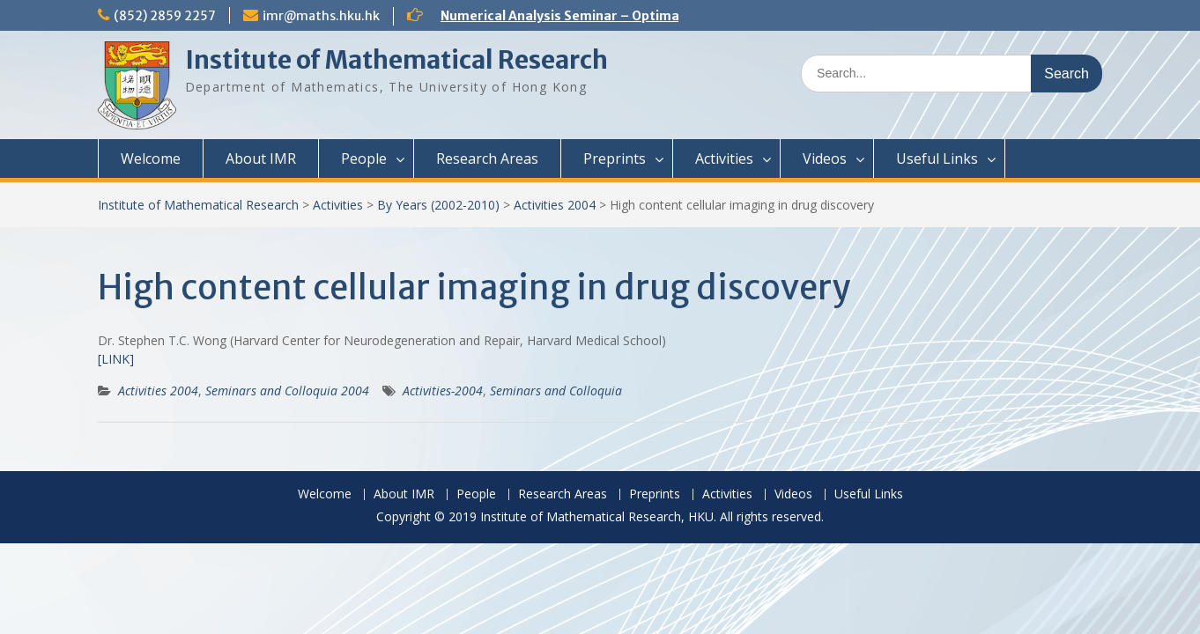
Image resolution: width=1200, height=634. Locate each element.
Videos (825, 158)
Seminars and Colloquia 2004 (287, 390)
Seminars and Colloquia (556, 390)
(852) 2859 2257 (165, 16)
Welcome (151, 158)
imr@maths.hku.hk (321, 16)
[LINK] (116, 358)
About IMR (261, 158)
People (364, 158)
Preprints (614, 158)
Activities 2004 (555, 204)
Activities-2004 (443, 390)
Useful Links (937, 158)
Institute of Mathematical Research (396, 60)
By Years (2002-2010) (438, 204)
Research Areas (487, 158)
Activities (724, 158)
